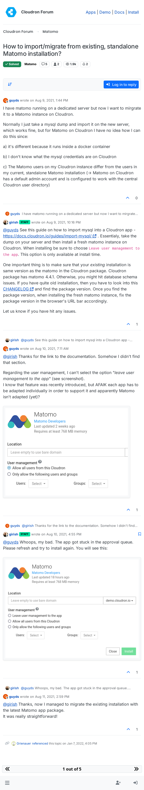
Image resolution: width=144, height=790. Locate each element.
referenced (40, 743)
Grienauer (24, 743)
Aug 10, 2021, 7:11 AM (52, 349)
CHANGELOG (18, 288)
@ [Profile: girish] (10, 356)
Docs (119, 12)
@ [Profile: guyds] (10, 229)
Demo (105, 12)
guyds (14, 100)
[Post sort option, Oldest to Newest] (9, 84)
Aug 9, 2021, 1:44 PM (51, 100)
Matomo (30, 64)
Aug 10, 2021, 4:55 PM (63, 534)
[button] (7, 783)
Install (133, 12)
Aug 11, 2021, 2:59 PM (52, 697)
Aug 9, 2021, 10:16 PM (63, 222)
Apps (91, 12)
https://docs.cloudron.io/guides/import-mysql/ (49, 235)
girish (13, 222)
